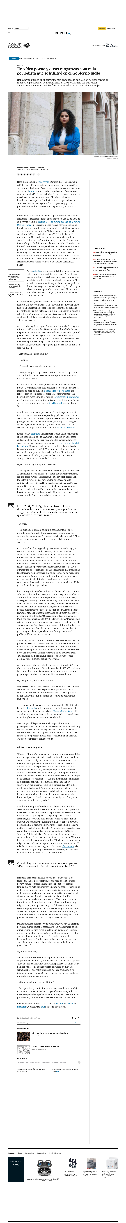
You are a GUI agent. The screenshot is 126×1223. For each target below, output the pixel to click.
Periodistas (20, 1062)
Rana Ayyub (43, 182)
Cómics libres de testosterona (45, 1046)
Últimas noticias (99, 248)
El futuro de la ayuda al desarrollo (37, 52)
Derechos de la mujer (69, 52)
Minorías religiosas (35, 1062)
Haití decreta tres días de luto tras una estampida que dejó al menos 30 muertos (105, 254)
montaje (33, 191)
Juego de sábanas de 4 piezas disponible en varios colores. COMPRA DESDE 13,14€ (90, 1174)
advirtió (37, 271)
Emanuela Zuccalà (37, 1049)
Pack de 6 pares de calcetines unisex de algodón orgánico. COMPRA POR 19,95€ (70, 1174)
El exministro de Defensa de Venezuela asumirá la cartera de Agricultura (104, 276)
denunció (31, 708)
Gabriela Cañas (36, 1036)
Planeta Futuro (19, 45)
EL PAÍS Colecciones (55, 1153)
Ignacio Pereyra (37, 167)
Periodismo (55, 1062)
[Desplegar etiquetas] (79, 1062)
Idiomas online (41, 1153)
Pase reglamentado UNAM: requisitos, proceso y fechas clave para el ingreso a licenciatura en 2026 (105, 261)
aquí (43, 1006)
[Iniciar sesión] (112, 28)
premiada (35, 433)
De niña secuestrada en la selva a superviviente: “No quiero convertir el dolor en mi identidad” (105, 269)
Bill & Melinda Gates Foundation (112, 45)
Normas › (77, 1023)
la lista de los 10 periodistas (57, 390)
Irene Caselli (22, 167)
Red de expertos (94, 52)
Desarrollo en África (55, 52)
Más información (22, 1071)
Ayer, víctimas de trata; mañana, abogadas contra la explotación (14, 277)
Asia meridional (46, 1062)
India (26, 1062)
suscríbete (102, 28)
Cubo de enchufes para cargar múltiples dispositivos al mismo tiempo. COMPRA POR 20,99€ (108, 1174)
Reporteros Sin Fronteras (66, 397)
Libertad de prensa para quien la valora (50, 1033)
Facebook (70, 1003)
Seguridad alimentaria (82, 52)
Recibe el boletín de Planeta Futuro (30, 1018)
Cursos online (29, 1153)
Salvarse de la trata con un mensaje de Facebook (14, 286)
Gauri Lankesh (55, 403)
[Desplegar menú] (9, 33)
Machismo (20, 65)
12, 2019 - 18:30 (27, 169)
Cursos (20, 1153)
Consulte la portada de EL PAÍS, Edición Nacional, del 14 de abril (39, 58)
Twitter (59, 1003)
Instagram (22, 1006)
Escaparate (11, 1153)
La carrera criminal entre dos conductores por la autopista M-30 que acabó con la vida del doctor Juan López (106, 305)
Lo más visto (97, 291)
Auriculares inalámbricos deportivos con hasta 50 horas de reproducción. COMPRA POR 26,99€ (43, 1180)
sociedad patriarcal (66, 427)
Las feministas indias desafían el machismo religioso (15, 294)
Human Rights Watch (63, 711)
